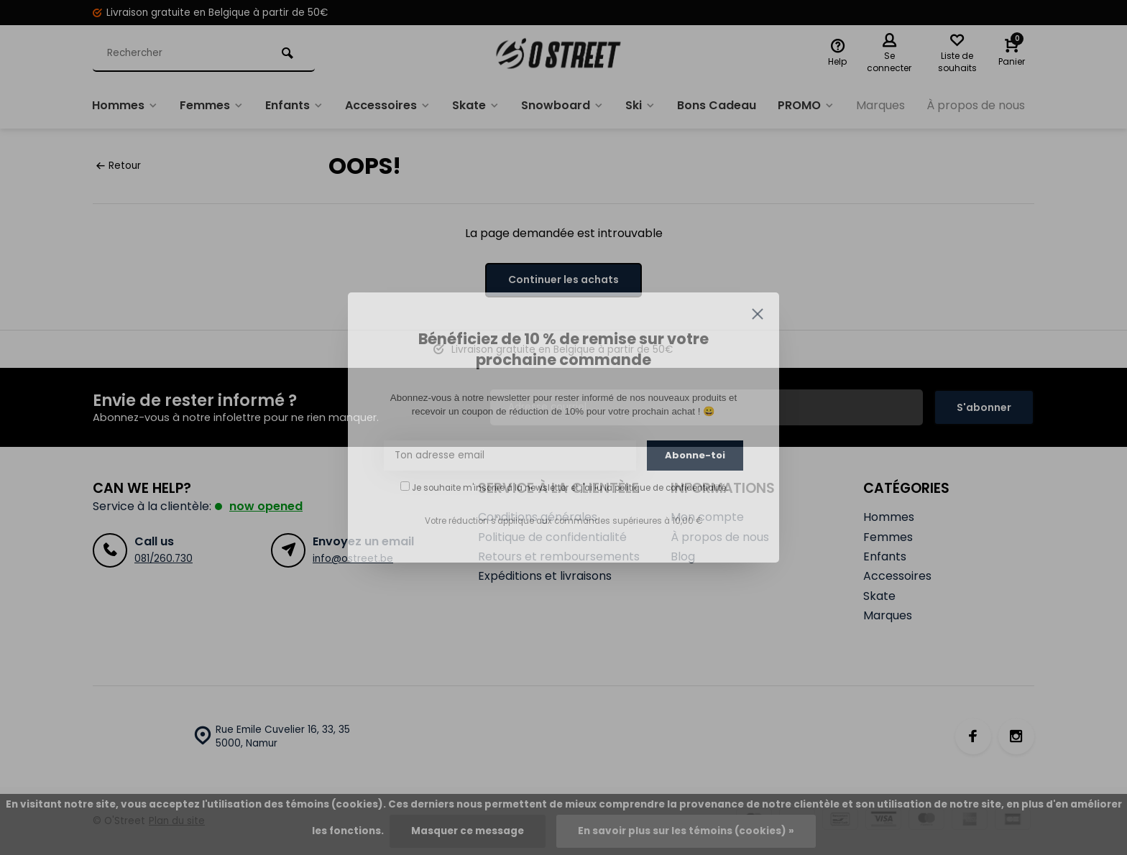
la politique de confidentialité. (665, 488)
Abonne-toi (695, 455)
